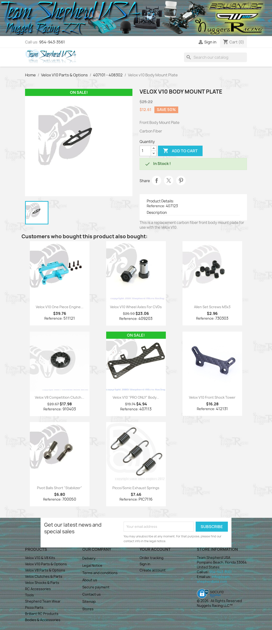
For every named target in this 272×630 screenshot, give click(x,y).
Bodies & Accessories (42, 620)
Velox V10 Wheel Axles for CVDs (136, 307)
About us (89, 580)
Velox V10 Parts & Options (46, 564)
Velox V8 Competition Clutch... (59, 397)
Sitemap (89, 601)
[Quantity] (145, 151)
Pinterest (181, 180)
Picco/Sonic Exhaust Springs (135, 488)
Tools (29, 595)
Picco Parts (34, 607)
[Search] (215, 57)
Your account (155, 549)
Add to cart (180, 151)
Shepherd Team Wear (43, 601)
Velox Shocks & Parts (42, 582)
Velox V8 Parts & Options (45, 570)
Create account (153, 570)
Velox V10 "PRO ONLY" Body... (136, 397)
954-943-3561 (52, 42)
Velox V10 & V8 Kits (40, 558)
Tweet (168, 180)
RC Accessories (38, 589)
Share (156, 180)
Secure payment (96, 587)
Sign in (145, 564)
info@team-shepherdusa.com (214, 579)
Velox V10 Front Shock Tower (212, 397)
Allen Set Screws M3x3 (212, 307)
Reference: (156, 206)
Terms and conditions (100, 573)
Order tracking (151, 558)
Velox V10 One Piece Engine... (60, 307)
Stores (88, 609)
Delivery (88, 558)
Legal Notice (92, 565)
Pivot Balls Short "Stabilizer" (59, 488)
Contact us (91, 594)
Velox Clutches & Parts (43, 576)
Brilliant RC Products (41, 613)
